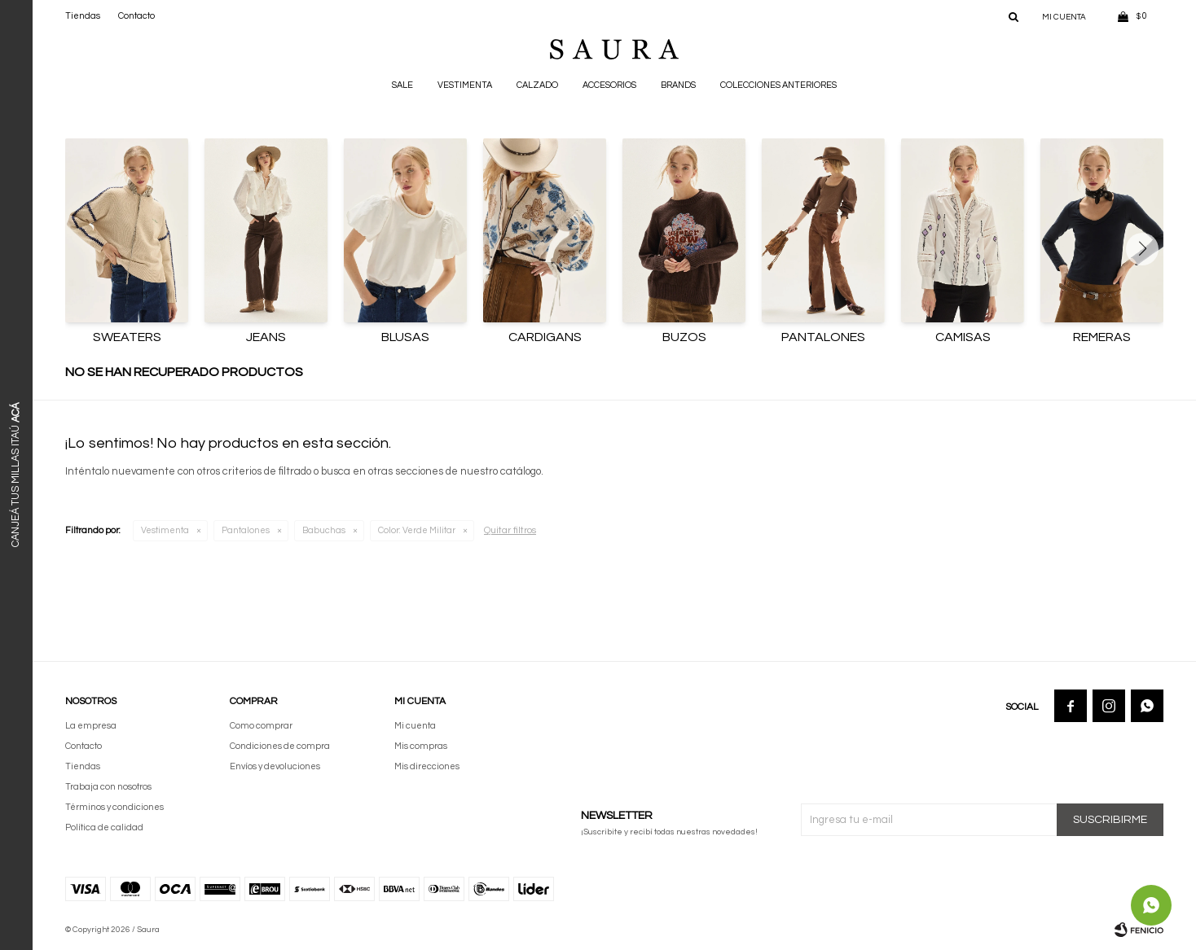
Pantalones (246, 530)
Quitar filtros (510, 530)
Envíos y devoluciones (275, 766)
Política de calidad (104, 827)
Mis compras (420, 746)
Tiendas (82, 15)
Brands (678, 85)
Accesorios (609, 85)
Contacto (136, 15)
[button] (1148, 249)
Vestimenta (465, 85)
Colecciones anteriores (778, 85)
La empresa (91, 725)
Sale (402, 85)
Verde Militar (416, 530)
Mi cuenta (415, 725)
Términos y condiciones (114, 807)
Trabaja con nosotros (108, 786)
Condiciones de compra (280, 746)
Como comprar (261, 725)
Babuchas (323, 530)
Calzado (537, 85)
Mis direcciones (426, 766)
